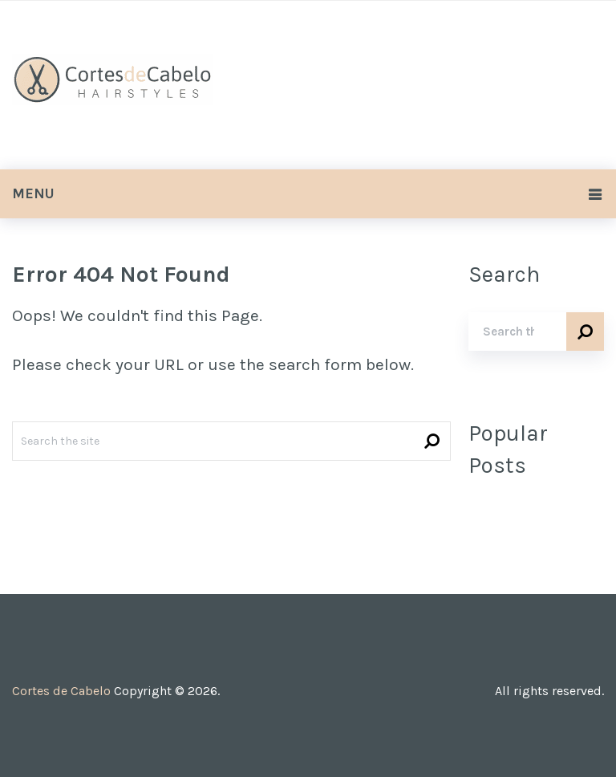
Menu (33, 193)
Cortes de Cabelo (61, 690)
